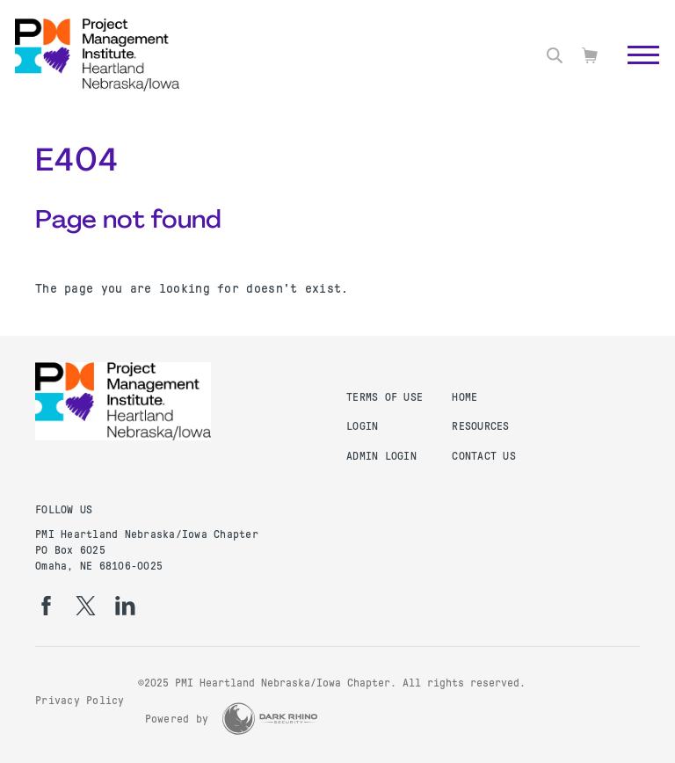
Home (464, 397)
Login (362, 426)
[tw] (86, 605)
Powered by (177, 719)
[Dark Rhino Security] (270, 719)
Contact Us (484, 456)
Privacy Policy (80, 700)
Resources (480, 426)
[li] (125, 605)
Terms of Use (384, 397)
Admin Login (381, 456)
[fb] (46, 605)
